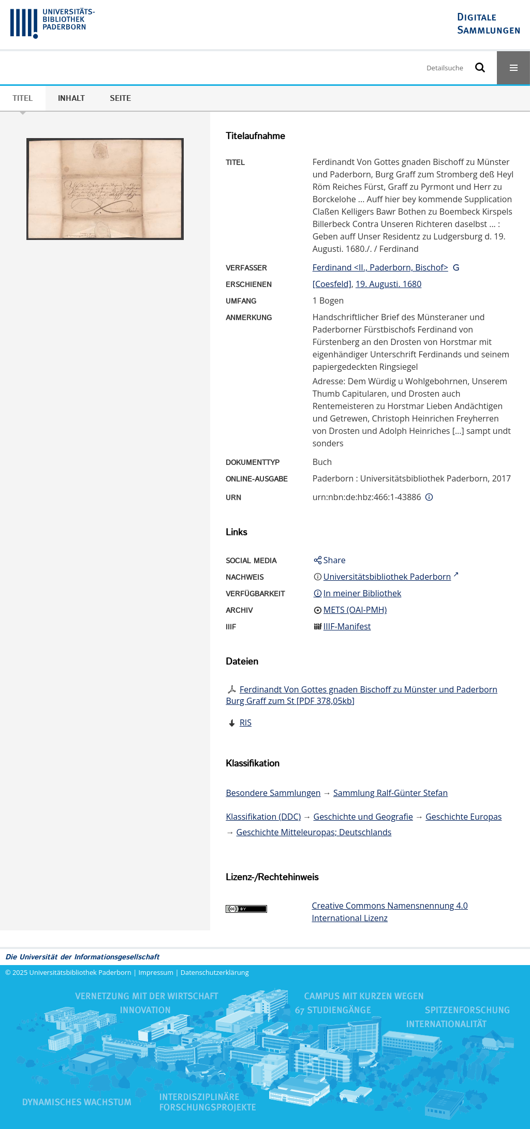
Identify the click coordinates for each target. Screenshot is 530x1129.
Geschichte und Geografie (363, 816)
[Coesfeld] (332, 284)
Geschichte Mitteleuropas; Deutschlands (314, 832)
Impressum (156, 972)
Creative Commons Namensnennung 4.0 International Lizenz (389, 912)
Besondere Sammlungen (273, 793)
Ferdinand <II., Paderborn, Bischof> (380, 267)
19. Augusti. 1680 (388, 284)
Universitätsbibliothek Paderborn (80, 972)
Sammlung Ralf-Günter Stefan (390, 793)
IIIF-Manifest (347, 626)
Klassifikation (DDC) (263, 816)
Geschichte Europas (463, 816)
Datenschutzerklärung (215, 972)
